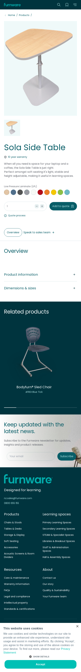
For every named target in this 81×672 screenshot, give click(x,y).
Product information (40, 274)
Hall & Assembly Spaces (56, 557)
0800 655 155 (11, 503)
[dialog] (40, 647)
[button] (75, 5)
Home (11, 15)
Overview (13, 232)
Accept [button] (40, 664)
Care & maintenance (16, 577)
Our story (48, 584)
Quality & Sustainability (56, 590)
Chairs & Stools (13, 522)
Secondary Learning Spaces (59, 528)
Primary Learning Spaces (57, 522)
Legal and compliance (17, 596)
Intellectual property (16, 602)
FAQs (7, 590)
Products (24, 15)
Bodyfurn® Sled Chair (34, 387)
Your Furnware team (55, 596)
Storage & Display (14, 535)
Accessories (11, 547)
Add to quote (63, 206)
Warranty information (17, 584)
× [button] (77, 626)
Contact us (49, 577)
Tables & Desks (13, 528)
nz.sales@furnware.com (18, 498)
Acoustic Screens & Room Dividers (19, 555)
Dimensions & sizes (40, 288)
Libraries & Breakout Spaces (59, 541)
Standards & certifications (19, 609)
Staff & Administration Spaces (56, 549)
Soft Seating (11, 541)
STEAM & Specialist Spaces (58, 535)
